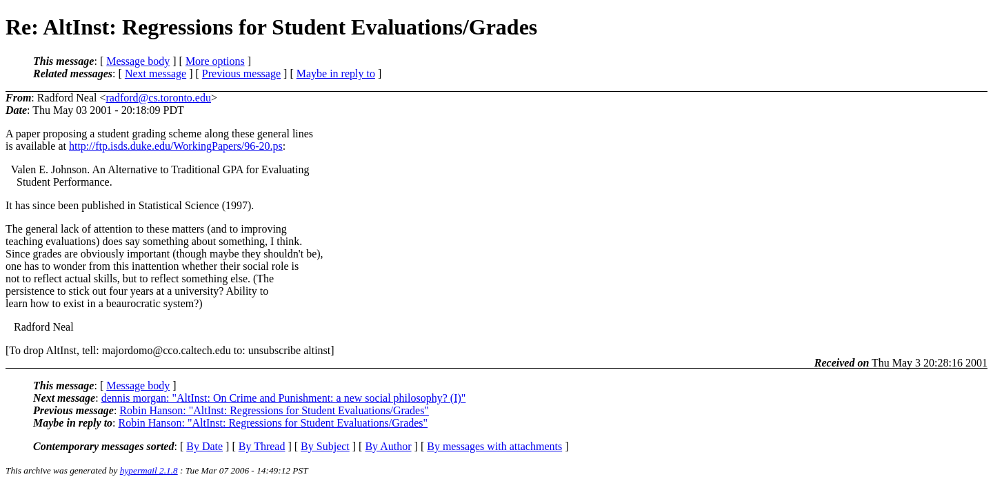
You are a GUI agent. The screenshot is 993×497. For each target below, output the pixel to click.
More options (215, 61)
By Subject (325, 446)
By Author (388, 446)
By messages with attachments (494, 446)
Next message (155, 73)
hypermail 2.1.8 (149, 470)
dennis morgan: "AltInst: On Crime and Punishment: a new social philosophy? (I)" (283, 398)
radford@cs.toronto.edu (158, 98)
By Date (204, 446)
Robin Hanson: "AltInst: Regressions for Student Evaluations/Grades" (274, 410)
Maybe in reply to (336, 73)
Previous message (241, 73)
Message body (138, 61)
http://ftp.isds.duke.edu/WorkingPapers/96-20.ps (176, 146)
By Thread (262, 446)
